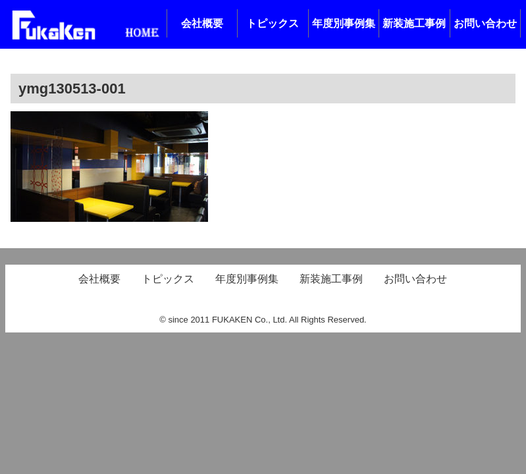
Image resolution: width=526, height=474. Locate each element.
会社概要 (202, 23)
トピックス (272, 23)
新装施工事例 (414, 23)
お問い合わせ (485, 23)
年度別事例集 (343, 23)
